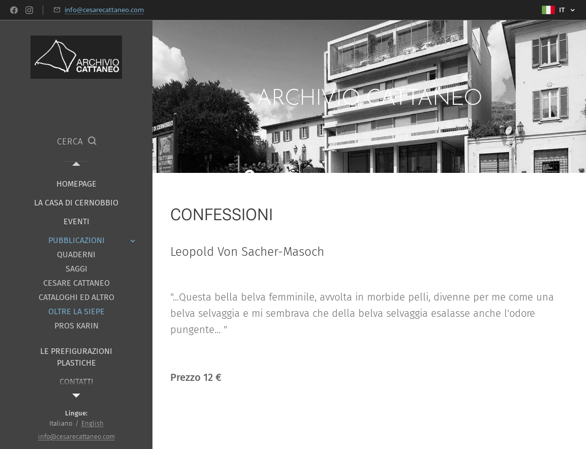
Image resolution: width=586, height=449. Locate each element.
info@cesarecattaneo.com (104, 9)
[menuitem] (76, 184)
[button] (76, 142)
